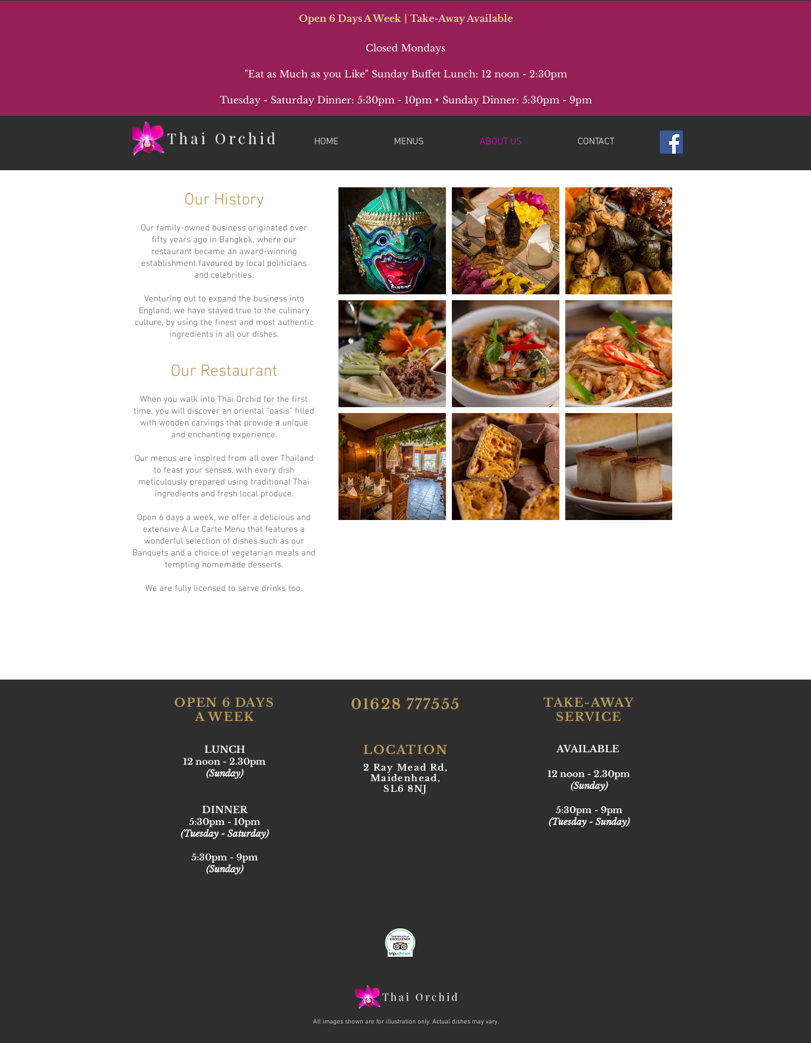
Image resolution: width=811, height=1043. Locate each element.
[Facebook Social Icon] (671, 142)
